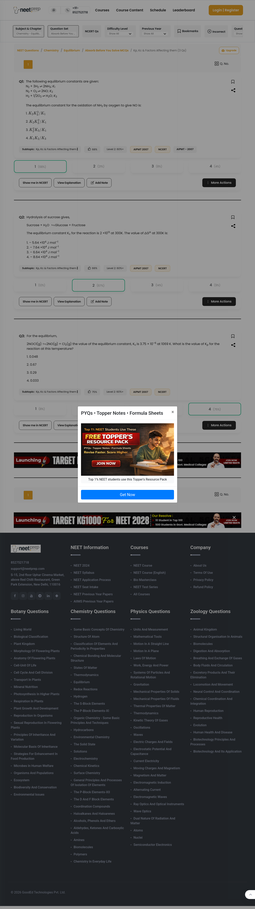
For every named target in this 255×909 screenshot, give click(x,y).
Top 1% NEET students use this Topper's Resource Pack (127, 479)
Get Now (127, 494)
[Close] (172, 412)
